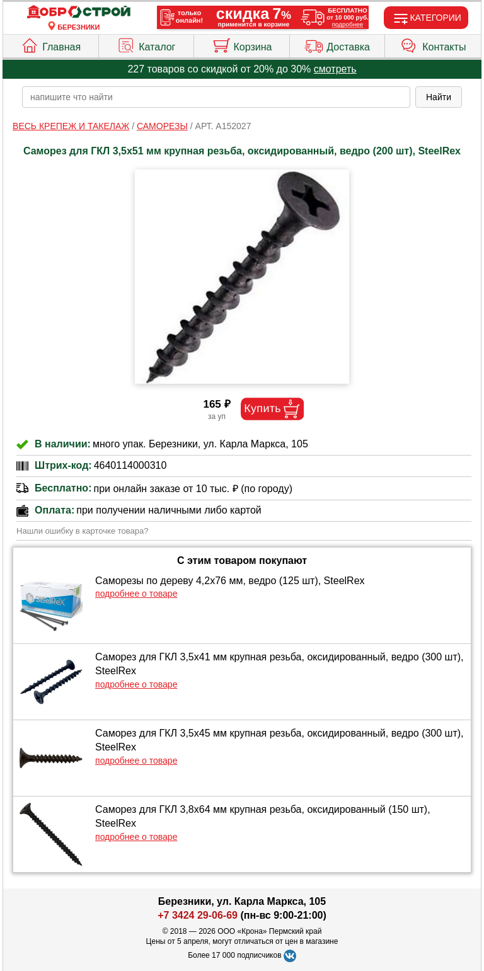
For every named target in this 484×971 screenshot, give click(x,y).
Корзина (242, 44)
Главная (50, 44)
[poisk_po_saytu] (216, 97)
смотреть (335, 69)
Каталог (146, 44)
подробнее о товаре (136, 594)
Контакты (433, 44)
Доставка (337, 44)
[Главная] (79, 12)
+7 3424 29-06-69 (198, 915)
